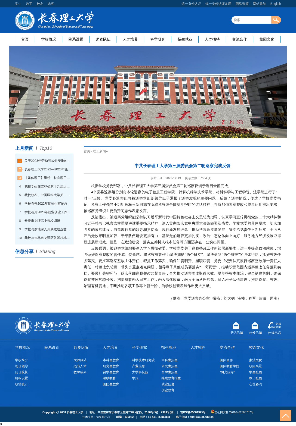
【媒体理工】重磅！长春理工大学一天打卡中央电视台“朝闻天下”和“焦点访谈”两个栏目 (48, 178)
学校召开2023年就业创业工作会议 (48, 212)
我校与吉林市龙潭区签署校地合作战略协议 (48, 238)
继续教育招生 (171, 378)
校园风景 (255, 366)
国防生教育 (111, 384)
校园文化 (266, 39)
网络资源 (242, 4)
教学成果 (80, 372)
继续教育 (109, 378)
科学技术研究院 (143, 360)
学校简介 (21, 360)
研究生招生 (169, 366)
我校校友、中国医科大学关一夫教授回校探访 (48, 195)
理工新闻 (99, 151)
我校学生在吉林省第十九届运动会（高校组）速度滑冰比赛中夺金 (48, 186)
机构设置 (21, 378)
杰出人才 (80, 366)
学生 (18, 4)
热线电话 (274, 332)
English (275, 4)
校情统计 (21, 384)
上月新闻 (24, 148)
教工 (29, 4)
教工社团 (255, 378)
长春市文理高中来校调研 (42, 220)
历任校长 (21, 372)
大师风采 (80, 360)
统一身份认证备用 (218, 4)
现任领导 (21, 366)
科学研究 (157, 39)
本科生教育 (111, 360)
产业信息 (138, 366)
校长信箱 (255, 332)
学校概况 (48, 39)
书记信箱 (236, 332)
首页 (25, 39)
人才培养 (130, 39)
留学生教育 (111, 372)
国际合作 (226, 360)
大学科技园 (140, 372)
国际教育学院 (229, 366)
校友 (40, 4)
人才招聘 (212, 39)
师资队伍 (103, 39)
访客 (51, 4)
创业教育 (167, 390)
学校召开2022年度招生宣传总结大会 (48, 203)
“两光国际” (227, 372)
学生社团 (255, 372)
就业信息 (167, 384)
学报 (135, 378)
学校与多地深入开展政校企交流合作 (48, 229)
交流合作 (239, 39)
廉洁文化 (255, 360)
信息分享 (24, 251)
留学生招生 (169, 372)
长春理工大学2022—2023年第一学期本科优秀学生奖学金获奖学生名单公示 (48, 169)
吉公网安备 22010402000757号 (232, 412)
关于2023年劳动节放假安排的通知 (48, 161)
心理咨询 (255, 384)
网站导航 (259, 4)
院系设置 (75, 39)
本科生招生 (169, 360)
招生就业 (185, 39)
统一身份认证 (191, 4)
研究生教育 (111, 366)
